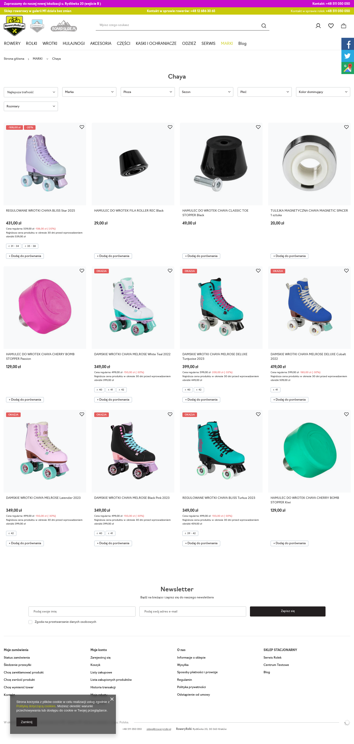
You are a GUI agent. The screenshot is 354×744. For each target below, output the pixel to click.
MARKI (227, 44)
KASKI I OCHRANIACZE (156, 44)
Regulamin (184, 680)
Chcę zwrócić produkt (19, 680)
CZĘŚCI (123, 44)
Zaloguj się (318, 26)
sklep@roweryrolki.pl (159, 729)
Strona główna (14, 58)
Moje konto (98, 650)
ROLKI (31, 44)
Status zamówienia (17, 657)
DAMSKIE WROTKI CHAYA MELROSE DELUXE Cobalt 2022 (308, 357)
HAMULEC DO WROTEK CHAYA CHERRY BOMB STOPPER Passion (40, 357)
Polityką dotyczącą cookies (35, 706)
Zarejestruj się (100, 657)
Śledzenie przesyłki (17, 665)
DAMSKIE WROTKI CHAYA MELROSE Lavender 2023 (43, 498)
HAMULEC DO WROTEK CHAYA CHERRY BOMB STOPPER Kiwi (305, 500)
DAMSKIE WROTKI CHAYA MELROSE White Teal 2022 (132, 354)
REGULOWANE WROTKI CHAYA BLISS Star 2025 (40, 210)
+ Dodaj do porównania (25, 256)
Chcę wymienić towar (19, 687)
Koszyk (95, 665)
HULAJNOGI (74, 44)
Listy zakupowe (331, 25)
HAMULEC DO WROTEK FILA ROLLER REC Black (129, 210)
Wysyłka (182, 665)
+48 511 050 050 (338, 4)
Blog (242, 44)
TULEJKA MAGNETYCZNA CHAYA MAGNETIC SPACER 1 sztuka (309, 213)
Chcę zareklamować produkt (24, 672)
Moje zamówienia (16, 650)
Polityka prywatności (191, 687)
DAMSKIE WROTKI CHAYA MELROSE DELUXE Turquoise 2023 (215, 357)
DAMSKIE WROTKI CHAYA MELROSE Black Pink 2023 (132, 498)
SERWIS (208, 44)
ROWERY (12, 44)
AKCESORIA (100, 44)
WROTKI (50, 44)
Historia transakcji (103, 687)
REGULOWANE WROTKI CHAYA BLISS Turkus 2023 (218, 498)
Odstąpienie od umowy (193, 694)
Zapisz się (288, 611)
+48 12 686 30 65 (202, 11)
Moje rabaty (98, 695)
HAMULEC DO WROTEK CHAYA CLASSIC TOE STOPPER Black (215, 213)
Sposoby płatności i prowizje (197, 672)
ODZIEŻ (189, 44)
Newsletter (177, 590)
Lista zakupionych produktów (111, 680)
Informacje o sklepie (191, 657)
